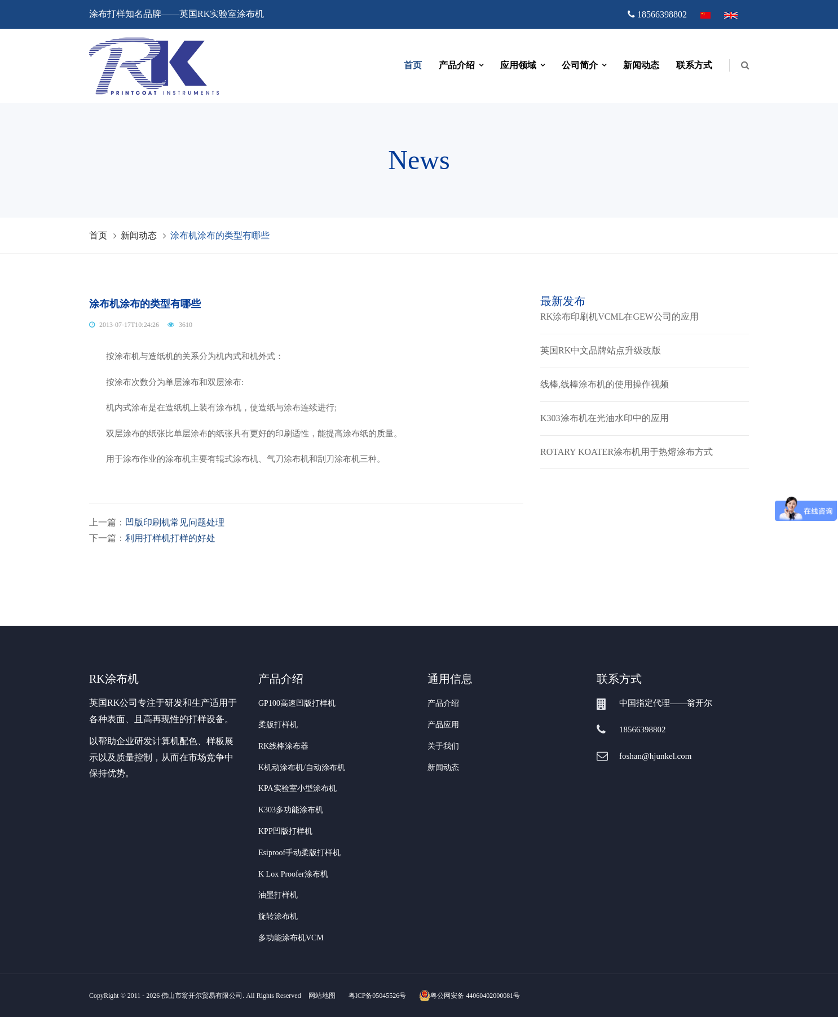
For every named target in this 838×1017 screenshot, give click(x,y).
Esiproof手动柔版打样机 (299, 852)
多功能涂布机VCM (291, 938)
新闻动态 (641, 65)
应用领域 (518, 65)
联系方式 (694, 65)
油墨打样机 (278, 895)
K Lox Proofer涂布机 (293, 874)
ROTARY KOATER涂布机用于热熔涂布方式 (626, 452)
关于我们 (443, 746)
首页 (413, 65)
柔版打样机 (278, 724)
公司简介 (580, 65)
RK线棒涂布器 (283, 746)
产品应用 (443, 724)
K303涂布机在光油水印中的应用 (604, 418)
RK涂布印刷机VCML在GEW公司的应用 (619, 316)
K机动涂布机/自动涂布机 (301, 767)
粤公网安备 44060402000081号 (469, 995)
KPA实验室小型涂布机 (297, 788)
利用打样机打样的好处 (170, 538)
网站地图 (322, 996)
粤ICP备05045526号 (378, 996)
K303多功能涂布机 (290, 810)
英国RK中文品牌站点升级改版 (600, 350)
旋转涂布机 (278, 916)
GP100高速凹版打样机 (297, 703)
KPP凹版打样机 (285, 831)
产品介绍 (457, 65)
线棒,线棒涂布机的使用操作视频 (604, 384)
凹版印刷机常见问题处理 (174, 522)
